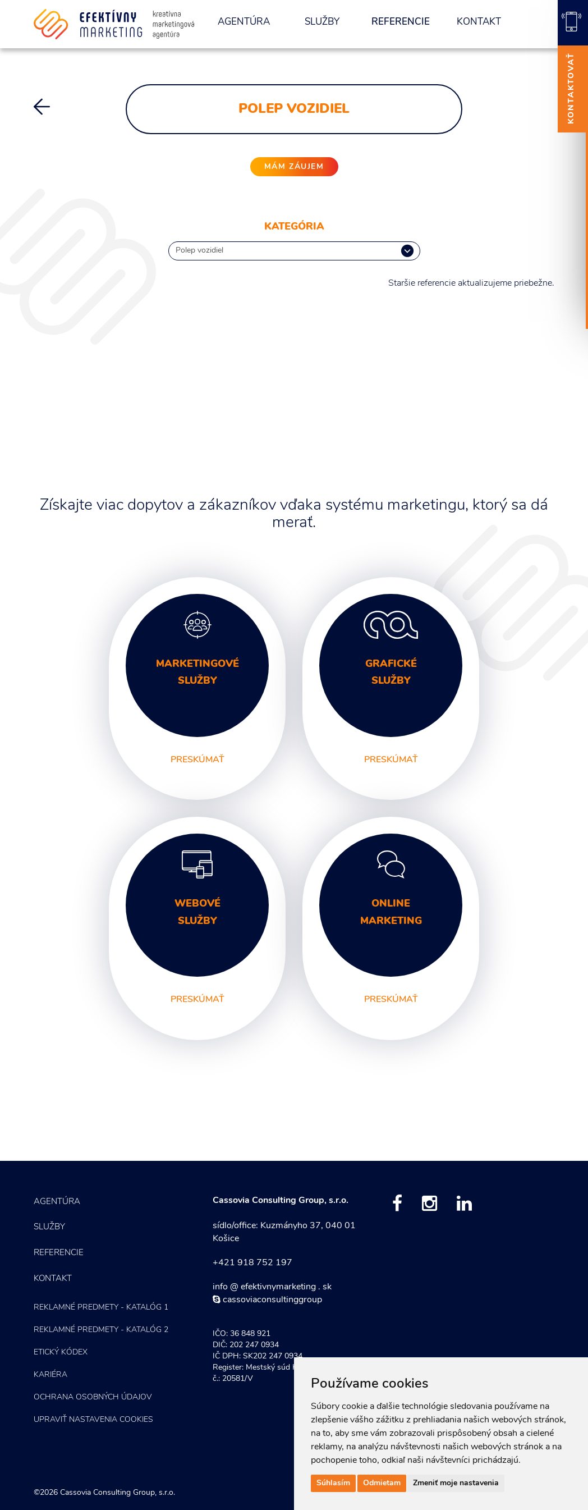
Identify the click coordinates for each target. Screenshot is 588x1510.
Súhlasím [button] (333, 1483)
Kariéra (50, 1375)
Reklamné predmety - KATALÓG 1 (101, 1307)
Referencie (400, 22)
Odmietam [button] (382, 1483)
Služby (322, 22)
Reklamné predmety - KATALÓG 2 (101, 1330)
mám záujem (294, 167)
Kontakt (479, 22)
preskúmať (197, 760)
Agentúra (244, 22)
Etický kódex (61, 1352)
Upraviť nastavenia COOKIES (93, 1420)
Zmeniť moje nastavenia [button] (456, 1483)
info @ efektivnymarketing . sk (272, 1287)
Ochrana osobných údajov (93, 1397)
